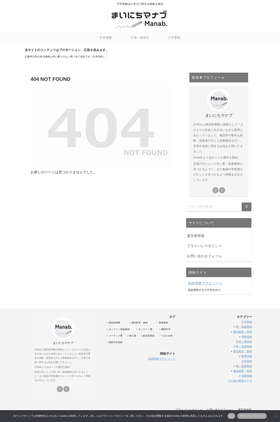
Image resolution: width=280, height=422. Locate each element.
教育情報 (246, 356)
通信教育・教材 (242, 331)
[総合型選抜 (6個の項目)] (148, 336)
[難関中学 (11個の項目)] (166, 329)
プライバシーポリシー (204, 246)
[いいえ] (275, 416)
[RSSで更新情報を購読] (222, 190)
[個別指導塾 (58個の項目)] (116, 323)
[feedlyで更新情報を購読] (215, 190)
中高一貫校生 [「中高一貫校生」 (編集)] (244, 341)
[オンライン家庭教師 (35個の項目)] (119, 329)
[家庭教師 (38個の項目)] (165, 323)
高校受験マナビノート (205, 283)
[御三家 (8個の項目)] (132, 336)
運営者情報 (195, 236)
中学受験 (246, 321)
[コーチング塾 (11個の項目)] (115, 336)
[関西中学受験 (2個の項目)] (140, 342)
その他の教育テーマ (240, 380)
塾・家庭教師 (244, 326)
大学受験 (246, 361)
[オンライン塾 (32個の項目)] (146, 329)
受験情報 (246, 336)
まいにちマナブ (218, 115)
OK (231, 415)
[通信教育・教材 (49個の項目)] (141, 323)
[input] (218, 207)
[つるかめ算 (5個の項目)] (166, 336)
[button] (246, 207)
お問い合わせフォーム (204, 256)
